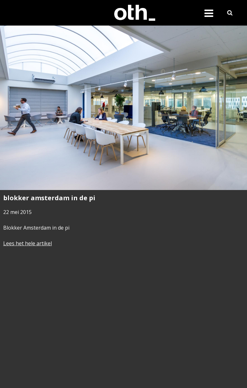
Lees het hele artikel (27, 243)
